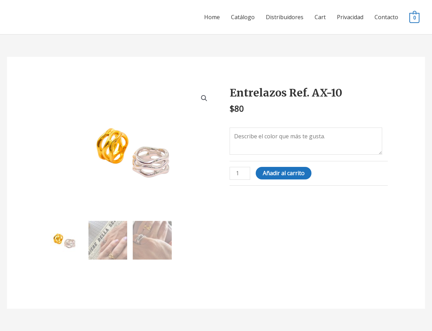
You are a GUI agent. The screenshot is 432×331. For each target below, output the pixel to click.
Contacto (386, 17)
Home (212, 17)
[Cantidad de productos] (240, 173)
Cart (320, 17)
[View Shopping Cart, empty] (414, 17)
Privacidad (350, 17)
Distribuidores (284, 17)
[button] (204, 98)
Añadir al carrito (283, 173)
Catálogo (243, 17)
